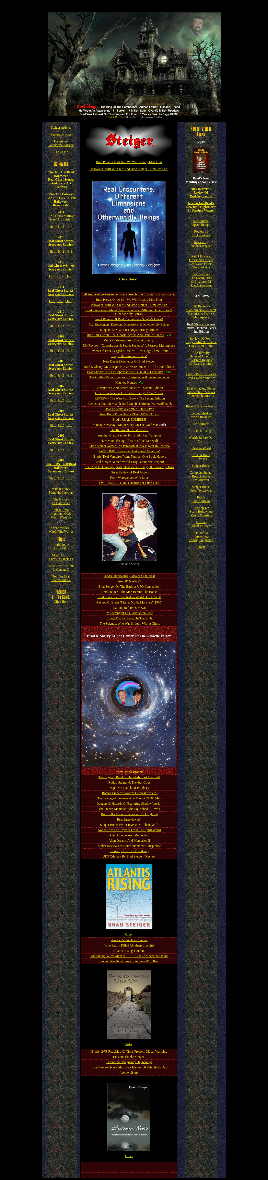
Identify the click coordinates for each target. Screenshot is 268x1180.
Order (129, 934)
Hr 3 (69, 226)
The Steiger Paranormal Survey (60, 143)
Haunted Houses (126, 382)
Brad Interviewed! (129, 819)
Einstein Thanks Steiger (128, 1056)
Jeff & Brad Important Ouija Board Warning (61, 513)
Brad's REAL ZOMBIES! (129, 419)
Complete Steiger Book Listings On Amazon (201, 476)
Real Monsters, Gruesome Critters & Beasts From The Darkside (201, 262)
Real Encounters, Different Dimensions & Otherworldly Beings (129, 324)
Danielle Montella (115, 117)
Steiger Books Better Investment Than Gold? (129, 824)
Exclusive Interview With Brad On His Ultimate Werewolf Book (129, 403)
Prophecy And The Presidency (129, 851)
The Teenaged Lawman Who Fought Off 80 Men (129, 798)
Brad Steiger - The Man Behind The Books (129, 592)
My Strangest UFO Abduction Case (130, 613)
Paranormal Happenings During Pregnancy (201, 536)
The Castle (61, 152)
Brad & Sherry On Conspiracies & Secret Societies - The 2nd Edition (129, 366)
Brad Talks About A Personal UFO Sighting (129, 814)
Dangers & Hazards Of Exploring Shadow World (128, 803)
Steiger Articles (61, 127)
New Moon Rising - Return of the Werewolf (129, 440)
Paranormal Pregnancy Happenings (129, 1062)
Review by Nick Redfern (201, 233)
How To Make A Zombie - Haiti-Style (129, 409)
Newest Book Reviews (201, 456)
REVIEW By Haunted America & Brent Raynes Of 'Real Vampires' (201, 358)
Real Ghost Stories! (61, 215)
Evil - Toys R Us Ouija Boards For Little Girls (129, 483)
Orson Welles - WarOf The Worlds (61, 529)
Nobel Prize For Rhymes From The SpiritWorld (129, 830)
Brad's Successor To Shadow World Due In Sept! (129, 597)
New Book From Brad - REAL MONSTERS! (129, 414)
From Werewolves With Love (129, 477)
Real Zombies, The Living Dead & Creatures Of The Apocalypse (201, 279)
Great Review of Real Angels (129, 472)
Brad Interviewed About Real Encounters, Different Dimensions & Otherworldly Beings (128, 312)
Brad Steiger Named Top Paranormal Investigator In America (129, 446)
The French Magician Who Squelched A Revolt (129, 809)
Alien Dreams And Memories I (129, 835)
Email (201, 547)
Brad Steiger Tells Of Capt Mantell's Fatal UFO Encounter (125, 372)
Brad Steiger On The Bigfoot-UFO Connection (129, 586)
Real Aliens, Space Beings (201, 222)
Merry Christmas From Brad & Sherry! (128, 340)
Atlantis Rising (201, 430)
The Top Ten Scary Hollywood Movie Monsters (201, 511)
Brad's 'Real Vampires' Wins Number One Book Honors (129, 456)
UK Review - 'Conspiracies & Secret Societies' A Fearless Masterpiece (129, 345)
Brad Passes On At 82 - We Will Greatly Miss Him (129, 162)
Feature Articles (61, 134)
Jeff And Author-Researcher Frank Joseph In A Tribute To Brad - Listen (128, 294)
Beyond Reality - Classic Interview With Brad (129, 961)
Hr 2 (61, 226)
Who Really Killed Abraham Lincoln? (129, 945)
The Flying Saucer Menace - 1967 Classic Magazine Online (129, 956)
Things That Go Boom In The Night (129, 618)
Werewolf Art (129, 1072)
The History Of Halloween (61, 501)
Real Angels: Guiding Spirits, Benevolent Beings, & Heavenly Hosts (129, 467)
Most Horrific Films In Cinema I (61, 557)
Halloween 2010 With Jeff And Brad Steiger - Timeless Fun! (129, 169)
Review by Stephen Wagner (201, 244)
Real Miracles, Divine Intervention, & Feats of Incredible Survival (201, 392)
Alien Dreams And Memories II (129, 840)
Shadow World (201, 448)
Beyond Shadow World (201, 406)
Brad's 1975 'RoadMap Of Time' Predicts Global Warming (129, 1051)
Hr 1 (53, 226)
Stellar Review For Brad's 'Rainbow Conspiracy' (129, 846)
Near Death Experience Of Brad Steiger (129, 361)
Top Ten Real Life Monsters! (61, 578)
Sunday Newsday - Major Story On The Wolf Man (125, 425)
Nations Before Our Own (129, 607)
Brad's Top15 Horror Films (61, 546)
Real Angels (201, 424)
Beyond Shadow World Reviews (201, 415)
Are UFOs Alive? (129, 581)
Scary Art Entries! (61, 219)
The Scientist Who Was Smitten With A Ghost (130, 623)
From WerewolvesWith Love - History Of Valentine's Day (129, 1067)
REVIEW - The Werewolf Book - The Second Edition (129, 398)
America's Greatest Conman (129, 940)
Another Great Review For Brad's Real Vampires (129, 435)
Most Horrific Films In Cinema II (61, 567)
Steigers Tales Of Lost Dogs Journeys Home (129, 329)
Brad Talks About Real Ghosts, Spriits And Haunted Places (125, 335)
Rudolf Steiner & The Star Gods (129, 782)
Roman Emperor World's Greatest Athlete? (130, 793)
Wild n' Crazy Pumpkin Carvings (61, 490)
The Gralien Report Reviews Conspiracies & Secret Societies (129, 377)
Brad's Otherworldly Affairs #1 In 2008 (129, 576)
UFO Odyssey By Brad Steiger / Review (129, 856)
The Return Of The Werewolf (129, 430)
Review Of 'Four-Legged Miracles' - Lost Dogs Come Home (129, 351)
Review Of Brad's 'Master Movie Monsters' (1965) (129, 602)
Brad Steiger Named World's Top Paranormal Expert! (129, 462)
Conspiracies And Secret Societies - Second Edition (129, 388)
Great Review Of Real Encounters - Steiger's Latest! (129, 319)
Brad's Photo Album (201, 499)
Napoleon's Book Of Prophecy (129, 787)
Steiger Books (201, 465)
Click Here (61, 600)
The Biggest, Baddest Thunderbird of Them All (129, 777)
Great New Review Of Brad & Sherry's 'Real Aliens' (129, 393)
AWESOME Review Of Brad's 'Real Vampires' (129, 451)
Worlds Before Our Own (201, 439)
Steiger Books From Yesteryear (201, 488)
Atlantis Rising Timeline (129, 950)
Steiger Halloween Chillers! (129, 356)
